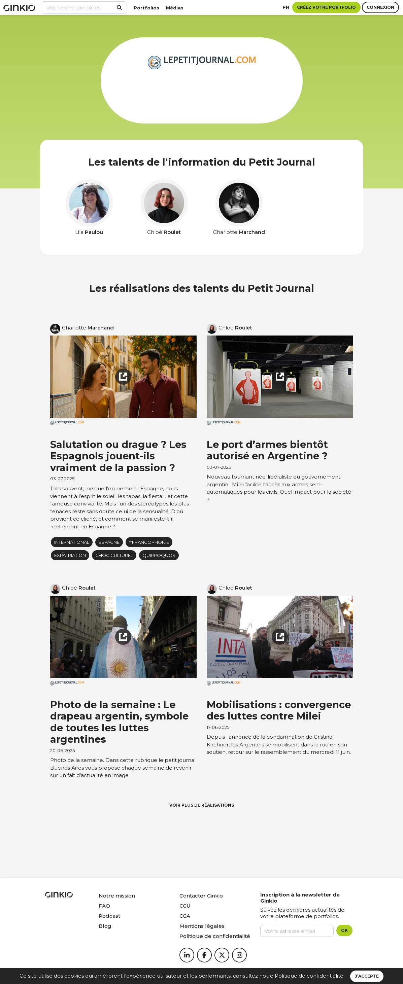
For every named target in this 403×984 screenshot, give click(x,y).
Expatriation (70, 555)
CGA (184, 916)
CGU (185, 906)
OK (344, 930)
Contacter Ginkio (201, 895)
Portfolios (146, 7)
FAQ (104, 906)
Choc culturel (114, 555)
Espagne (109, 542)
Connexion (380, 7)
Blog (105, 926)
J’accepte (367, 976)
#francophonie (149, 542)
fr (286, 7)
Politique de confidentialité (309, 976)
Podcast (109, 916)
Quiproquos (158, 555)
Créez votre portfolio (326, 7)
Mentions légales (202, 926)
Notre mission (117, 895)
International (71, 542)
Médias (174, 7)
